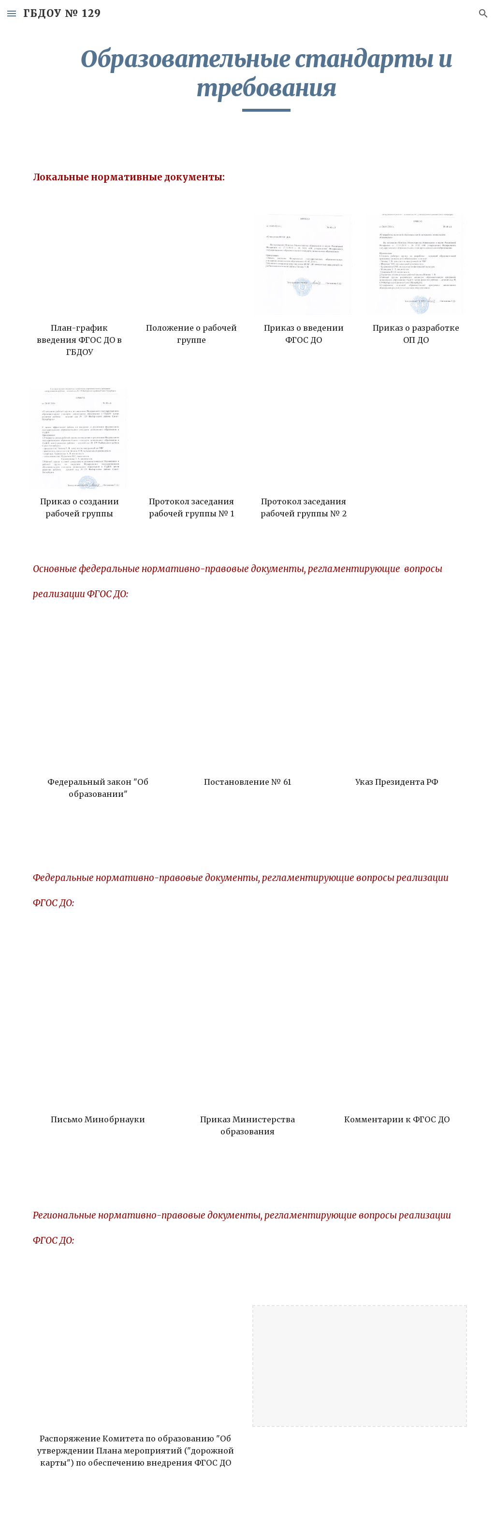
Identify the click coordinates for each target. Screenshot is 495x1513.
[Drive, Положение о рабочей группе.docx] (191, 264)
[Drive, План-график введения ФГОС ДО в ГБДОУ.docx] (79, 264)
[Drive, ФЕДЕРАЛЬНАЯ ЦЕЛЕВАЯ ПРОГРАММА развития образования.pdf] (247, 700)
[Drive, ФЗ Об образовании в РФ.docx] (98, 700)
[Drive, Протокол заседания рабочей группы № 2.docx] (303, 438)
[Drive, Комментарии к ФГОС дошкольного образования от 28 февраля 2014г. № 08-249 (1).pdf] (397, 1038)
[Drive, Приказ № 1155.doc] (247, 1038)
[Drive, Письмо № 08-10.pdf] (98, 1038)
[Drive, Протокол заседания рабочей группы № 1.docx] (191, 438)
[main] (266, 78)
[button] (11, 13)
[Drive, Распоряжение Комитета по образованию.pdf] (135, 1366)
